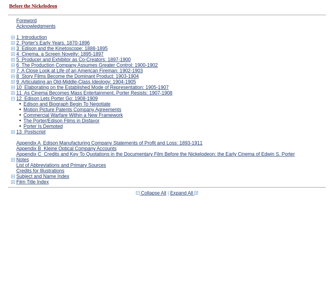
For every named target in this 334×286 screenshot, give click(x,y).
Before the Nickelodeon (33, 6)
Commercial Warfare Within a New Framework (73, 115)
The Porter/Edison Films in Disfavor (61, 121)
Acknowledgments (36, 26)
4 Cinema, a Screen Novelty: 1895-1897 (60, 54)
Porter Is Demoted (43, 126)
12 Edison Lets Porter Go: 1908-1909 (57, 98)
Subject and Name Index (42, 176)
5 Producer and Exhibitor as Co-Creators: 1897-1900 (73, 59)
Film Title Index (32, 182)
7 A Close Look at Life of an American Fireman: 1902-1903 (79, 70)
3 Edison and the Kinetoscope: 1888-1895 (62, 48)
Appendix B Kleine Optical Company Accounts (66, 148)
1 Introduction (31, 37)
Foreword (26, 20)
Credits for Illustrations (40, 171)
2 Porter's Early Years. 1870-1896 (53, 43)
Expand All (184, 193)
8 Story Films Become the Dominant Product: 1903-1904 (77, 76)
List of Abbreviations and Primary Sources (61, 165)
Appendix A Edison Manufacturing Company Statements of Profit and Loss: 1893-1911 (109, 143)
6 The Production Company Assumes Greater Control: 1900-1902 (87, 65)
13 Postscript (31, 132)
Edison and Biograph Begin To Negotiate (67, 104)
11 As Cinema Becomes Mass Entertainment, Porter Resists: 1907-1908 (94, 93)
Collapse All (151, 193)
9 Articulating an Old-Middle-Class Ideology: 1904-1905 (76, 82)
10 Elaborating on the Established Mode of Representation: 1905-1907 (92, 87)
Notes (22, 159)
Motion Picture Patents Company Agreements (72, 109)
